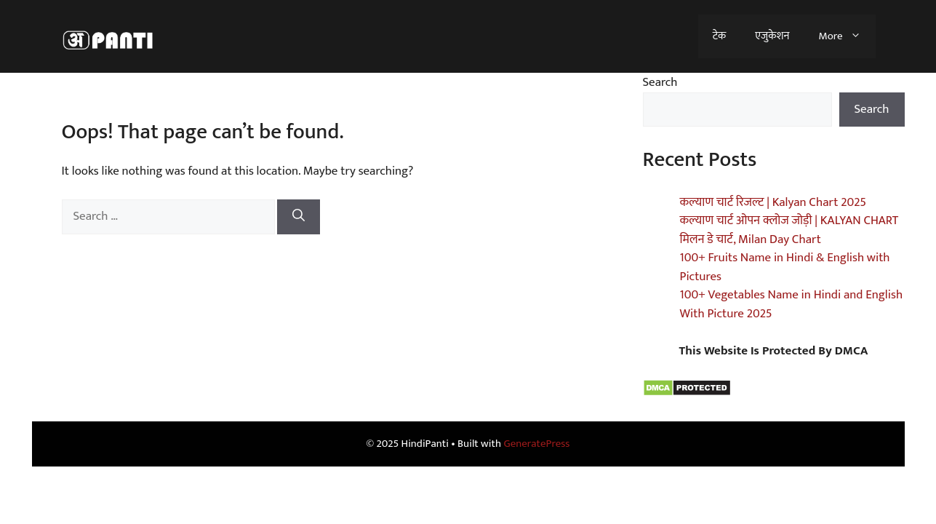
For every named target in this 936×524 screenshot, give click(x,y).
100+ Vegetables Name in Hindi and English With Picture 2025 (791, 304)
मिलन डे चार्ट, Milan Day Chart (750, 239)
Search (660, 82)
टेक (719, 36)
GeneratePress (536, 443)
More (846, 36)
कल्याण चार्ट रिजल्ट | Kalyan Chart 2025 (773, 202)
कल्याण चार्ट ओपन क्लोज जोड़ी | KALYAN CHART (789, 220)
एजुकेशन (772, 36)
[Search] (298, 216)
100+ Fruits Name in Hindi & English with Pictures (785, 267)
